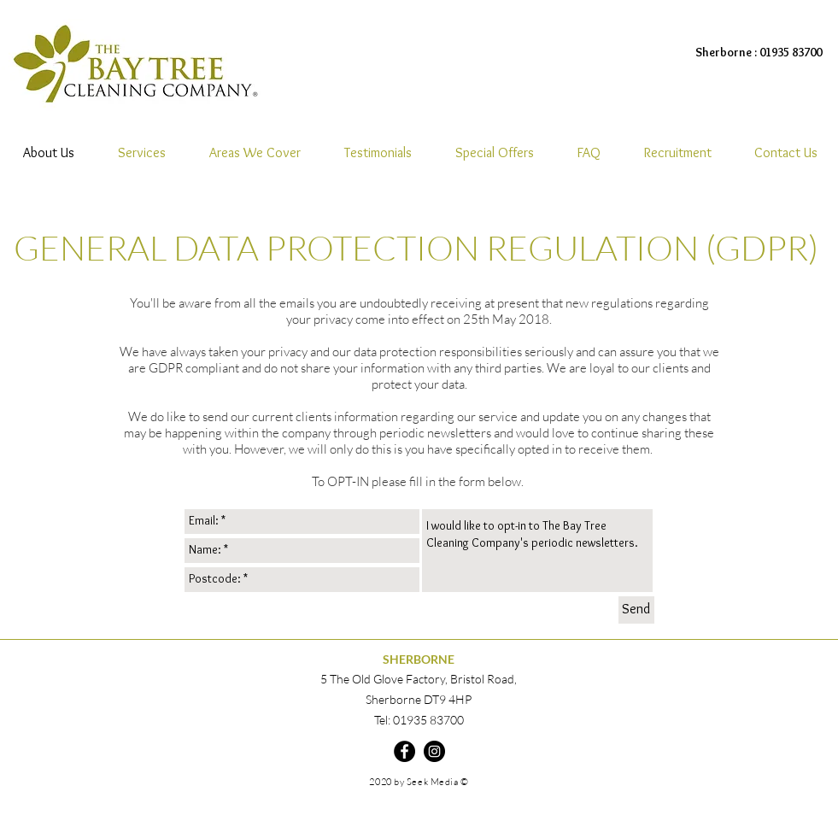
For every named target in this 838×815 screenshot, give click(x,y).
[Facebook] (404, 751)
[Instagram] (434, 751)
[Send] (636, 610)
